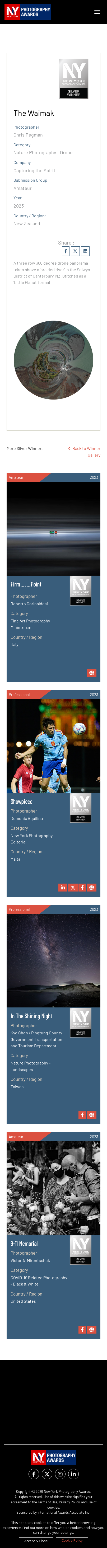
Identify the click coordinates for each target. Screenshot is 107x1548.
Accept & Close (36, 1540)
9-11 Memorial (24, 1243)
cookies (53, 1507)
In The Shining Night (31, 1016)
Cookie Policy (72, 1540)
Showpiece (21, 801)
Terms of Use (47, 1502)
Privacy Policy (69, 1502)
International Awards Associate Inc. (64, 1512)
